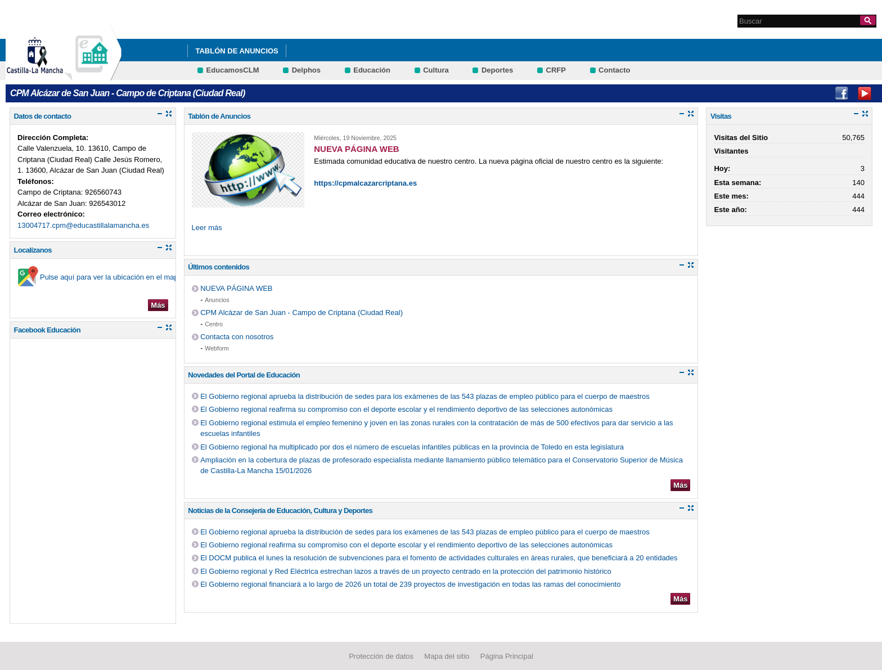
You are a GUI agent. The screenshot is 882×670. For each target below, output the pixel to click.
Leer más (207, 227)
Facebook (841, 93)
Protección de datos (381, 656)
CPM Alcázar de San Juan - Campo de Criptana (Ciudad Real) (301, 312)
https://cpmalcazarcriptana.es (365, 183)
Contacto (614, 70)
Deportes (497, 70)
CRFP (556, 70)
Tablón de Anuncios (236, 51)
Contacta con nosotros (236, 336)
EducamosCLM (232, 70)
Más (158, 305)
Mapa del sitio (446, 656)
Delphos (306, 70)
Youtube (864, 93)
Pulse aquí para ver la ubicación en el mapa (111, 277)
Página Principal (506, 656)
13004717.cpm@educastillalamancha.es (83, 225)
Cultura (436, 70)
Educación (371, 70)
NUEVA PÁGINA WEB (236, 288)
